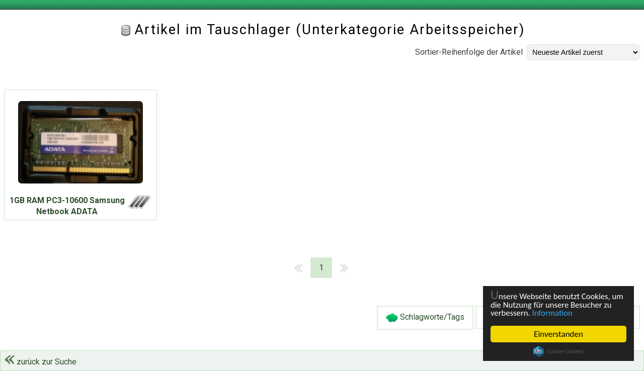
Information (553, 313)
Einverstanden (558, 334)
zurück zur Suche (40, 361)
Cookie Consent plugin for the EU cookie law (558, 351)
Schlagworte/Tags (425, 318)
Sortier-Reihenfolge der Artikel (469, 52)
